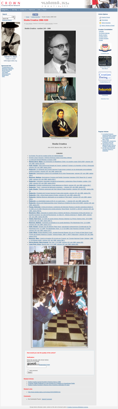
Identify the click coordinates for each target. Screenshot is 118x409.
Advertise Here (105, 98)
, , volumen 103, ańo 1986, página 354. (60, 193)
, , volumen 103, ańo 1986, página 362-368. (60, 215)
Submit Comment (47, 399)
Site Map (14, 10)
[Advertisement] (105, 117)
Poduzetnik (105, 95)
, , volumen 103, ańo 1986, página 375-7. (60, 228)
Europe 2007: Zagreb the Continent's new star (109, 141)
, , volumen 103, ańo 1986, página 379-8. (61, 234)
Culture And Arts (35, 17)
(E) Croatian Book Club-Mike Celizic (108, 138)
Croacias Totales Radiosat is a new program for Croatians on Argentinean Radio (51, 383)
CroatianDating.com (7, 67)
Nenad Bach (5, 75)
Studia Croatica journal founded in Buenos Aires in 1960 (44, 382)
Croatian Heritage (103, 38)
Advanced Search (7, 20)
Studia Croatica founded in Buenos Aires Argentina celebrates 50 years (49, 385)
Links (38, 10)
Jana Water (5, 72)
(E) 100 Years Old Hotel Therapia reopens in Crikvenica (108, 149)
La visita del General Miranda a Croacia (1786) (42, 159)
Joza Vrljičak (29, 23)
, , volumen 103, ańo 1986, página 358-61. (61, 209)
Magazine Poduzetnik (7, 68)
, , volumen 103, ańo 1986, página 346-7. (60, 185)
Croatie (101, 40)
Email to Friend (106, 17)
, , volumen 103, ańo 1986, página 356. (59, 201)
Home (27, 17)
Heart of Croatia (6, 73)
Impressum (32, 10)
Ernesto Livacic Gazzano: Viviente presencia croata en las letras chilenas (50, 157)
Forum (44, 10)
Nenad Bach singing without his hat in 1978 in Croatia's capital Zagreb (109, 145)
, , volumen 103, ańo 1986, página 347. (57, 187)
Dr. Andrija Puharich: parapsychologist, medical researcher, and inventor (109, 135)
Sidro (3, 76)
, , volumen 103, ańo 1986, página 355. (54, 195)
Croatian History (103, 36)
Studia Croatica (103, 35)
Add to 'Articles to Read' (108, 25)
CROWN (101, 31)
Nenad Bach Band (7, 69)
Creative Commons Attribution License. (77, 407)
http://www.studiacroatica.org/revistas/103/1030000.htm (44, 392)
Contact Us (23, 10)
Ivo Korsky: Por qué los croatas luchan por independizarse (46, 156)
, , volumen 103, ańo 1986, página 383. (56, 242)
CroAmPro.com (105, 53)
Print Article (105, 20)
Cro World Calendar (104, 33)
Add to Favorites (106, 22)
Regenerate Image (44, 364)
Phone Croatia (6, 71)
